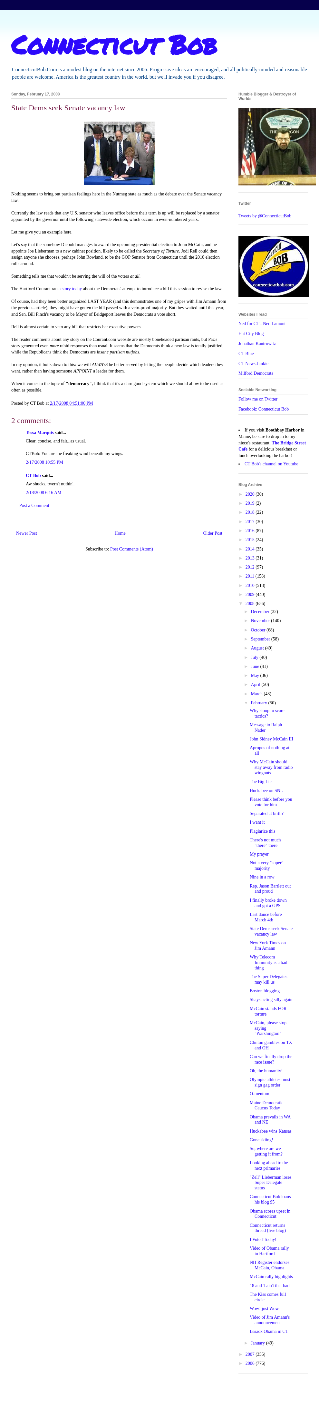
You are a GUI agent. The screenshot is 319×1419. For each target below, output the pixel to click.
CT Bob (33, 475)
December (260, 611)
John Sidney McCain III (271, 739)
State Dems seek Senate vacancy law (271, 931)
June (255, 666)
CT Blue (246, 353)
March (257, 693)
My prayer (259, 854)
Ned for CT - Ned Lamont (261, 323)
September (261, 639)
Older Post (213, 533)
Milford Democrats (255, 373)
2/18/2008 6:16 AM (43, 492)
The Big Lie (261, 781)
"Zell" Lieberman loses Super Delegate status (271, 1183)
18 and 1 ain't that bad (269, 1285)
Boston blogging (265, 990)
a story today (70, 288)
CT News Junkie (253, 363)
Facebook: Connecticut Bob (263, 409)
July (255, 657)
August (258, 648)
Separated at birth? (267, 813)
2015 (251, 539)
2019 (251, 503)
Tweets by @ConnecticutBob (264, 215)
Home (120, 533)
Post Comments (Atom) (131, 549)
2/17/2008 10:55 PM (44, 462)
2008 (251, 603)
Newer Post (26, 533)
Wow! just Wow (264, 1308)
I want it (257, 822)
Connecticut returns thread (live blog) (268, 1228)
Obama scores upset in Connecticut (270, 1214)
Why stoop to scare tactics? (267, 713)
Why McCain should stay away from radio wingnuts (271, 767)
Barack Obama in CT (269, 1331)
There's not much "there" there (265, 843)
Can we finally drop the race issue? (271, 1059)
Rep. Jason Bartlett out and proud (270, 889)
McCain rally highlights (271, 1276)
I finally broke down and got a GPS (268, 903)
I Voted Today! (263, 1239)
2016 (251, 530)
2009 (251, 594)
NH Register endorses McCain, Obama (269, 1265)
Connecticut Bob (114, 44)
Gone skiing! (261, 1139)
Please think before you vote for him (271, 802)
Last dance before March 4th (266, 917)
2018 (251, 512)
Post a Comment (34, 505)
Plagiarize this (263, 831)
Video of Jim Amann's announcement (270, 1320)
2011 (251, 576)
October (258, 630)
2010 (251, 585)
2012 (251, 567)
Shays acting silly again (271, 999)
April (256, 684)
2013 (251, 558)
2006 (251, 1363)
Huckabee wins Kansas (271, 1131)
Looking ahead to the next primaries (269, 1165)
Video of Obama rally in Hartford (269, 1251)
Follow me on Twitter (257, 399)
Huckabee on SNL (266, 790)
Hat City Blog (251, 333)
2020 (251, 494)
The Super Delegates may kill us (268, 979)
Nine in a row (262, 877)
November (261, 620)
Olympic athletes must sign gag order (270, 1082)
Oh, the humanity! (266, 1070)
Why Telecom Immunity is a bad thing (268, 962)
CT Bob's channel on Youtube (271, 463)
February (259, 702)
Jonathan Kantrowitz (257, 343)
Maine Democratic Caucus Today (267, 1105)
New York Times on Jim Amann (268, 945)
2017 (251, 521)
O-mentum (259, 1093)
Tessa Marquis (40, 432)
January (258, 1343)
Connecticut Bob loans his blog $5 (270, 1199)
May (255, 675)
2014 (251, 549)
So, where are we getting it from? (266, 1151)
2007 (251, 1354)
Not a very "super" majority (266, 865)
